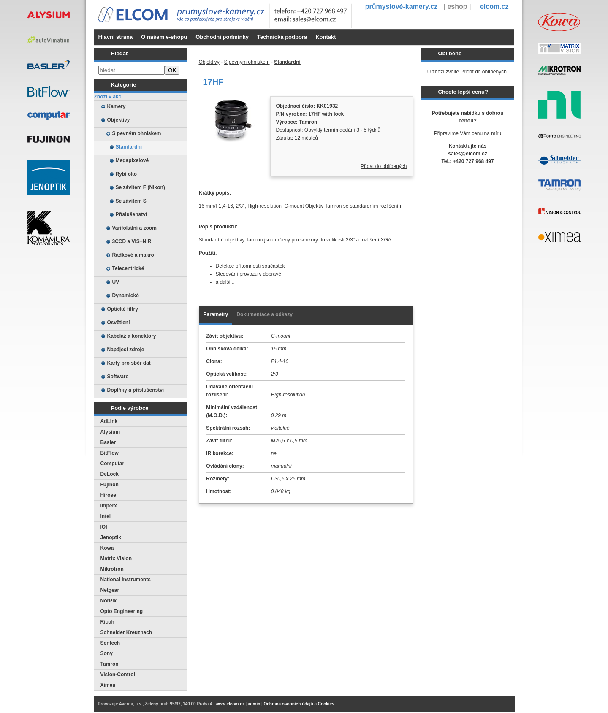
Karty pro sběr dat (129, 363)
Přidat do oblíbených (384, 166)
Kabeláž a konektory (131, 336)
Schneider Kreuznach (126, 632)
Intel (105, 516)
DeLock (109, 474)
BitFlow (109, 453)
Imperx (108, 506)
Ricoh (107, 622)
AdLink (109, 421)
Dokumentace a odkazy (264, 314)
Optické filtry (122, 309)
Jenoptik (110, 537)
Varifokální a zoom (134, 228)
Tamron (109, 664)
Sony (106, 653)
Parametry (216, 314)
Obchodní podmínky (222, 37)
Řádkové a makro (133, 255)
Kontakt (325, 37)
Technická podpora (282, 37)
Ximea (107, 685)
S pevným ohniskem (136, 133)
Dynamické (125, 295)
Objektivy (118, 120)
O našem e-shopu (164, 37)
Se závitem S (131, 201)
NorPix (108, 601)
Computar (112, 463)
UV (115, 282)
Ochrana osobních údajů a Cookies (298, 704)
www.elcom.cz (230, 704)
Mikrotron (112, 569)
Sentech (110, 643)
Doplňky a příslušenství (135, 390)
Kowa (107, 548)
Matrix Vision (116, 558)
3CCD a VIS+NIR (132, 241)
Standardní (129, 147)
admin (254, 704)
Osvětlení (118, 322)
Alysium (110, 432)
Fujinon (109, 485)
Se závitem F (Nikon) (140, 187)
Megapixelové (132, 160)
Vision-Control (117, 675)
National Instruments (125, 580)
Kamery (116, 106)
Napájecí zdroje (125, 349)
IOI (103, 527)
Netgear (109, 590)
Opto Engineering (121, 611)
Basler (108, 442)
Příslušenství (131, 214)
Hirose (108, 495)
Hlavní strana (115, 37)
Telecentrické (128, 268)
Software (118, 377)
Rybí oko (126, 174)
